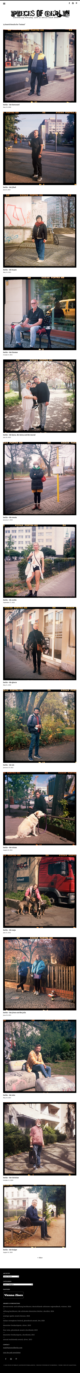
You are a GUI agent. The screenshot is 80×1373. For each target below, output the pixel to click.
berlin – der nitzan (10, 847)
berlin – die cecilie (10, 600)
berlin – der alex (9, 1095)
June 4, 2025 (6, 190)
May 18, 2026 (7, 107)
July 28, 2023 (7, 437)
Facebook (68, 3)
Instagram (72, 3)
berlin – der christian (11, 1178)
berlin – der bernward (11, 105)
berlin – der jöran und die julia (14, 1012)
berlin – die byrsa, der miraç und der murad (19, 435)
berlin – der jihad (9, 187)
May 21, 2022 (7, 685)
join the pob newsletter (12, 1353)
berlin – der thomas (10, 352)
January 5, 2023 (8, 520)
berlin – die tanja (9, 930)
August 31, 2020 (8, 1252)
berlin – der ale (8, 765)
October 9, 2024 (7, 355)
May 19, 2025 (7, 272)
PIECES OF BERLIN (13, 1365)
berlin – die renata (10, 517)
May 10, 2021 (7, 1097)
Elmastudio (72, 1365)
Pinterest (75, 3)
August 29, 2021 (8, 850)
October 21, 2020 (8, 1180)
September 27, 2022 (9, 602)
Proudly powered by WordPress (46, 1365)
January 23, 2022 (8, 767)
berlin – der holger (10, 1250)
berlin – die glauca (10, 682)
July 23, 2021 (7, 932)
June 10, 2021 (7, 1015)
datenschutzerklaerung (27, 1365)
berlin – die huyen (10, 270)
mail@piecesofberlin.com (12, 1348)
